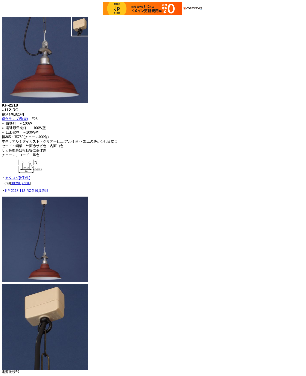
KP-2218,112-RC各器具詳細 (27, 191)
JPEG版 (16, 183)
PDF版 (26, 183)
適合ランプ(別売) (15, 119)
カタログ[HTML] (17, 178)
